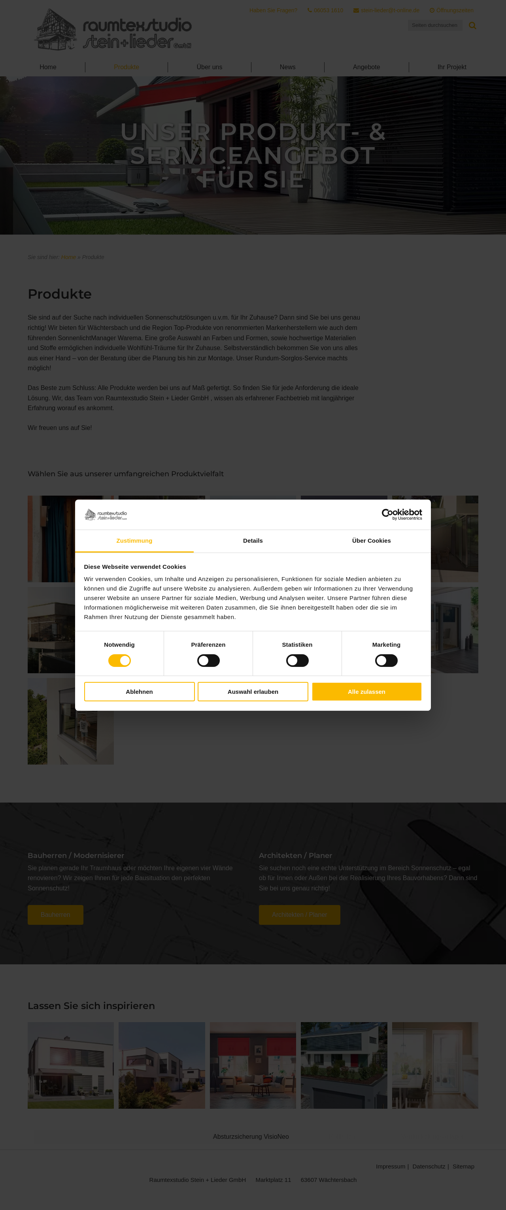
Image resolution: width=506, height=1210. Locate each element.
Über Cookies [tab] (371, 540)
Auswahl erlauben (253, 691)
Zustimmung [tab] (135, 540)
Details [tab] (253, 540)
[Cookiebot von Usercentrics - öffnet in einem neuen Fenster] (387, 515)
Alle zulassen (366, 691)
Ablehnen (139, 691)
